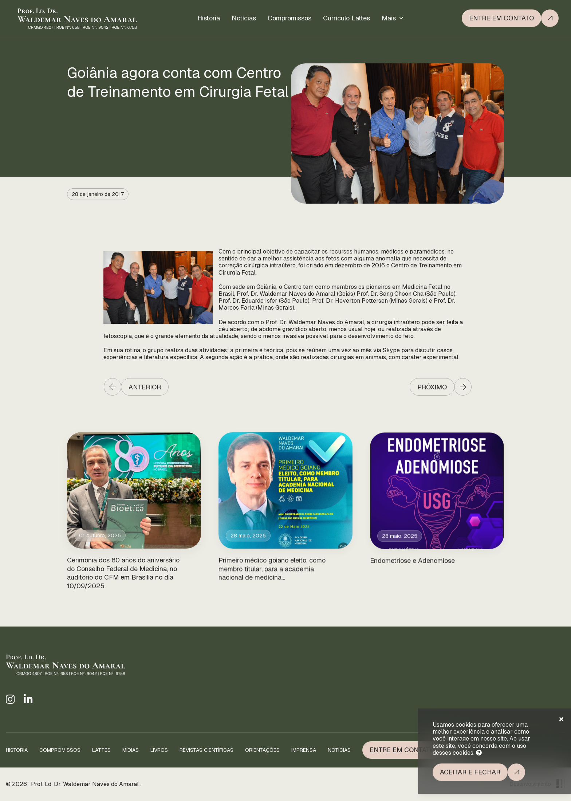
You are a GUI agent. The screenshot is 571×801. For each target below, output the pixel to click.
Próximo (432, 387)
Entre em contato (501, 14)
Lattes (101, 750)
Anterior (145, 387)
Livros (159, 750)
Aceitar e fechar (470, 772)
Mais (389, 15)
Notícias (244, 17)
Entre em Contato (402, 750)
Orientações (262, 750)
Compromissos (289, 17)
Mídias (130, 750)
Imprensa (303, 750)
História (208, 17)
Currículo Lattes (346, 16)
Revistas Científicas (206, 750)
